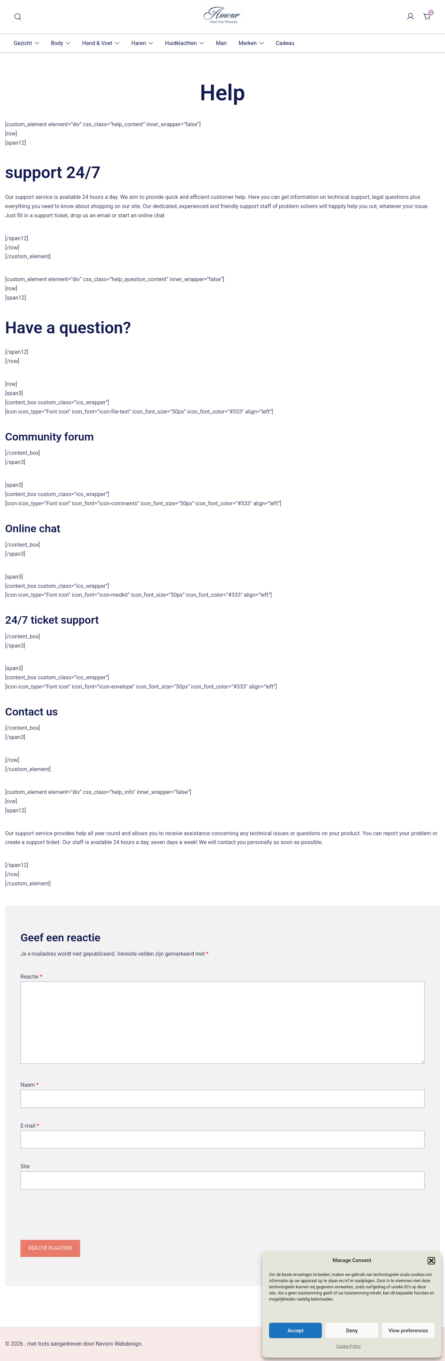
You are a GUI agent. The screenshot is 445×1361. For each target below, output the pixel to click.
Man (221, 43)
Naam (29, 1085)
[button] (431, 1260)
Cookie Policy (348, 1346)
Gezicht (23, 43)
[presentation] (72, 1219)
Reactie (31, 976)
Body (57, 43)
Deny (352, 1331)
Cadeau (285, 43)
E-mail (29, 1126)
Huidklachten (181, 43)
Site (25, 1166)
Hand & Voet (97, 43)
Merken (248, 43)
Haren (138, 43)
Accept (295, 1331)
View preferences (408, 1331)
